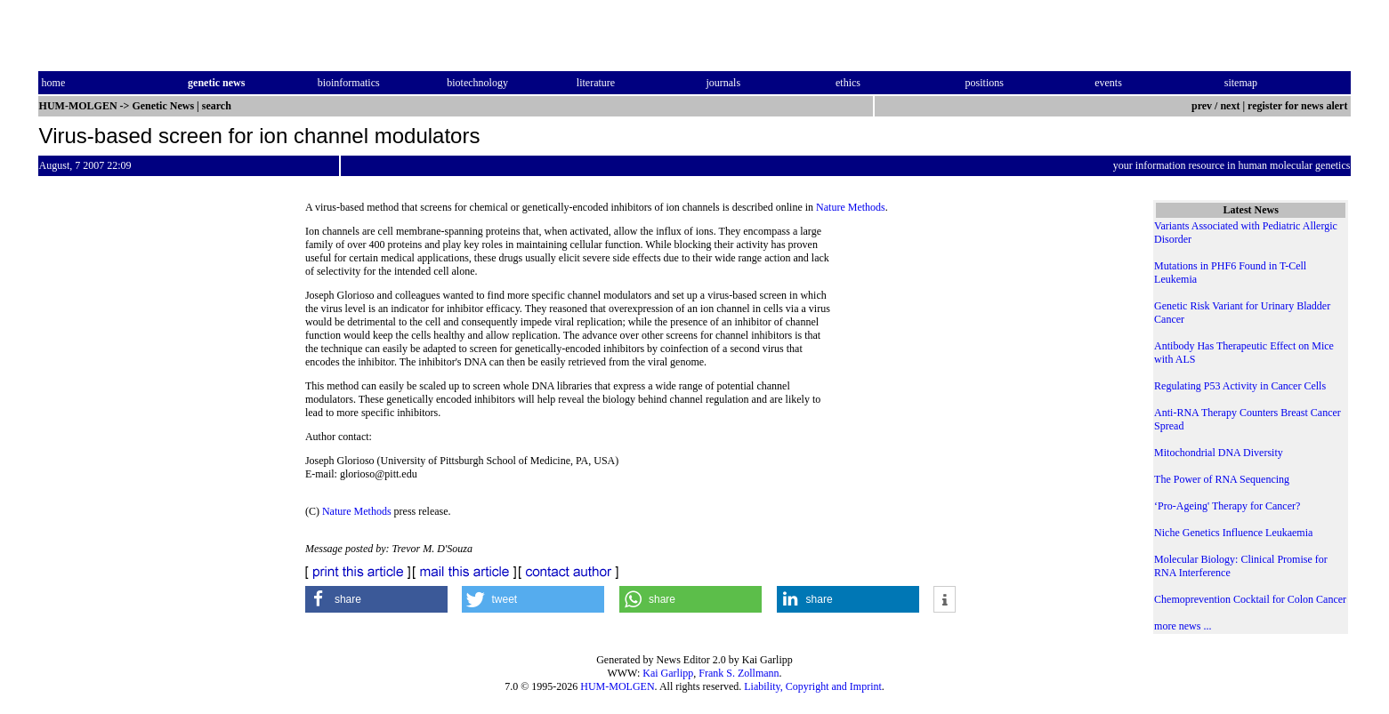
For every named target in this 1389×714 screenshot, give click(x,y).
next (1230, 106)
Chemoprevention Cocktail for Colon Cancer (1250, 599)
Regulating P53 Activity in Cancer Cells (1240, 386)
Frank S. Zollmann (739, 673)
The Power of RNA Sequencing (1221, 479)
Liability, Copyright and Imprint (813, 686)
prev (1201, 106)
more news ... (1182, 626)
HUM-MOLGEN (617, 686)
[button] (376, 599)
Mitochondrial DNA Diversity (1218, 452)
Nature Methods (850, 207)
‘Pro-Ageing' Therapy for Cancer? (1227, 506)
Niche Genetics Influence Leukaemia (1233, 532)
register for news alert (1299, 106)
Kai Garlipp (667, 673)
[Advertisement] (978, 347)
